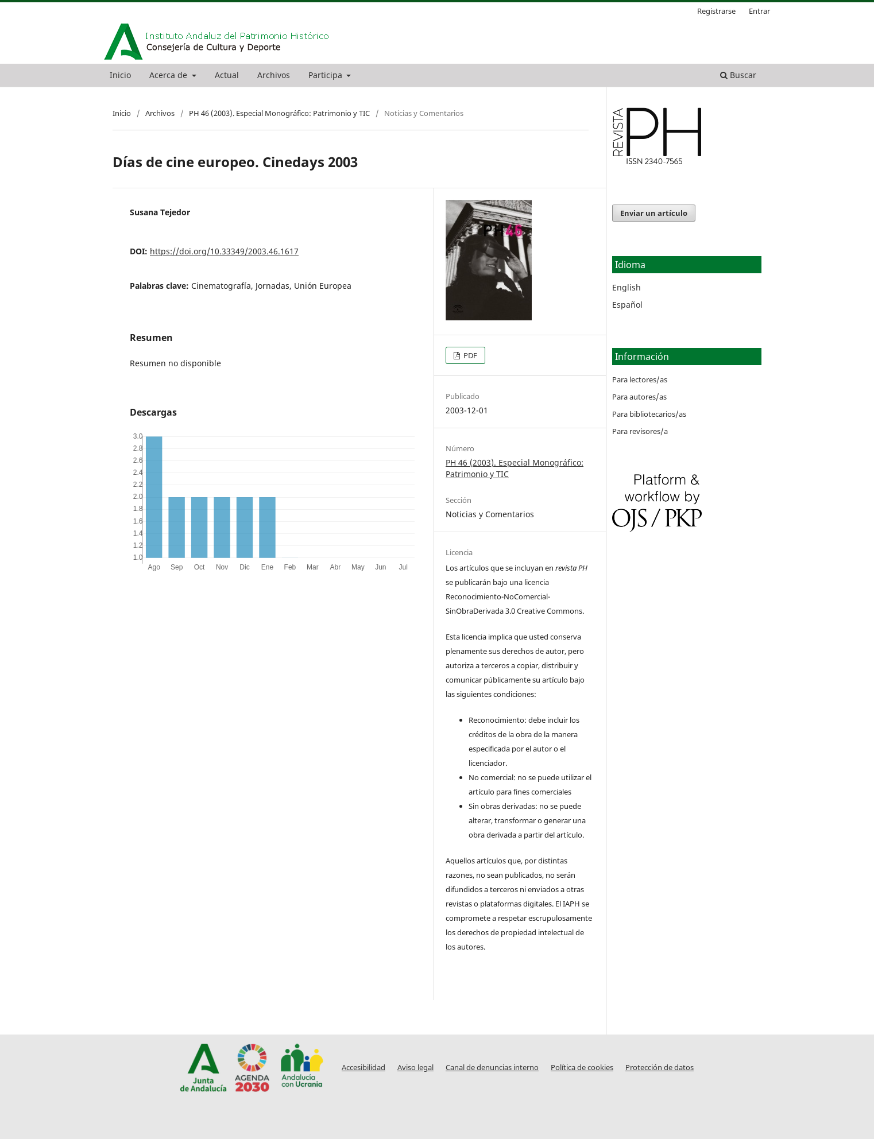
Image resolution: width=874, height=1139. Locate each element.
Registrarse (716, 11)
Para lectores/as (639, 379)
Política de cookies (582, 1067)
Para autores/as (639, 397)
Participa (326, 74)
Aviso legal (415, 1067)
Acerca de (169, 74)
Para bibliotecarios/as (649, 414)
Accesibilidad (363, 1067)
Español (627, 304)
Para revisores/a (640, 431)
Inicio (120, 74)
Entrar (759, 11)
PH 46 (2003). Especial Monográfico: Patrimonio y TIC (279, 113)
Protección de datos (659, 1067)
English (626, 287)
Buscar (738, 74)
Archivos (273, 74)
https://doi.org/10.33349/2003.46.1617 (224, 251)
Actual (227, 74)
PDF (469, 355)
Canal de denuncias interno (492, 1067)
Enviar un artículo (653, 213)
